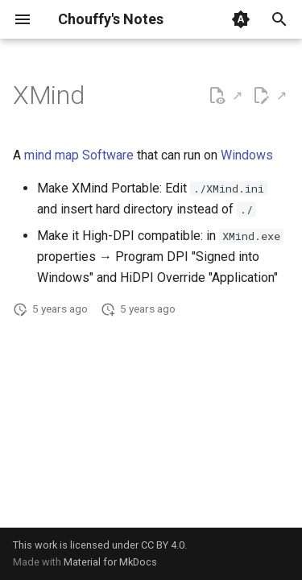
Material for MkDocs (110, 562)
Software (108, 155)
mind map (51, 155)
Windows (247, 155)
